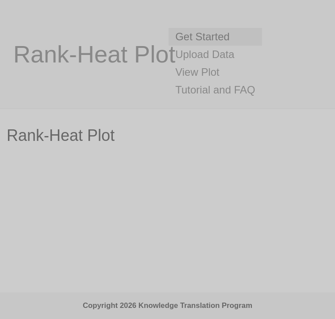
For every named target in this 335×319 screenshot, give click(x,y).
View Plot (197, 72)
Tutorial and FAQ (215, 90)
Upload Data (204, 54)
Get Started (202, 37)
